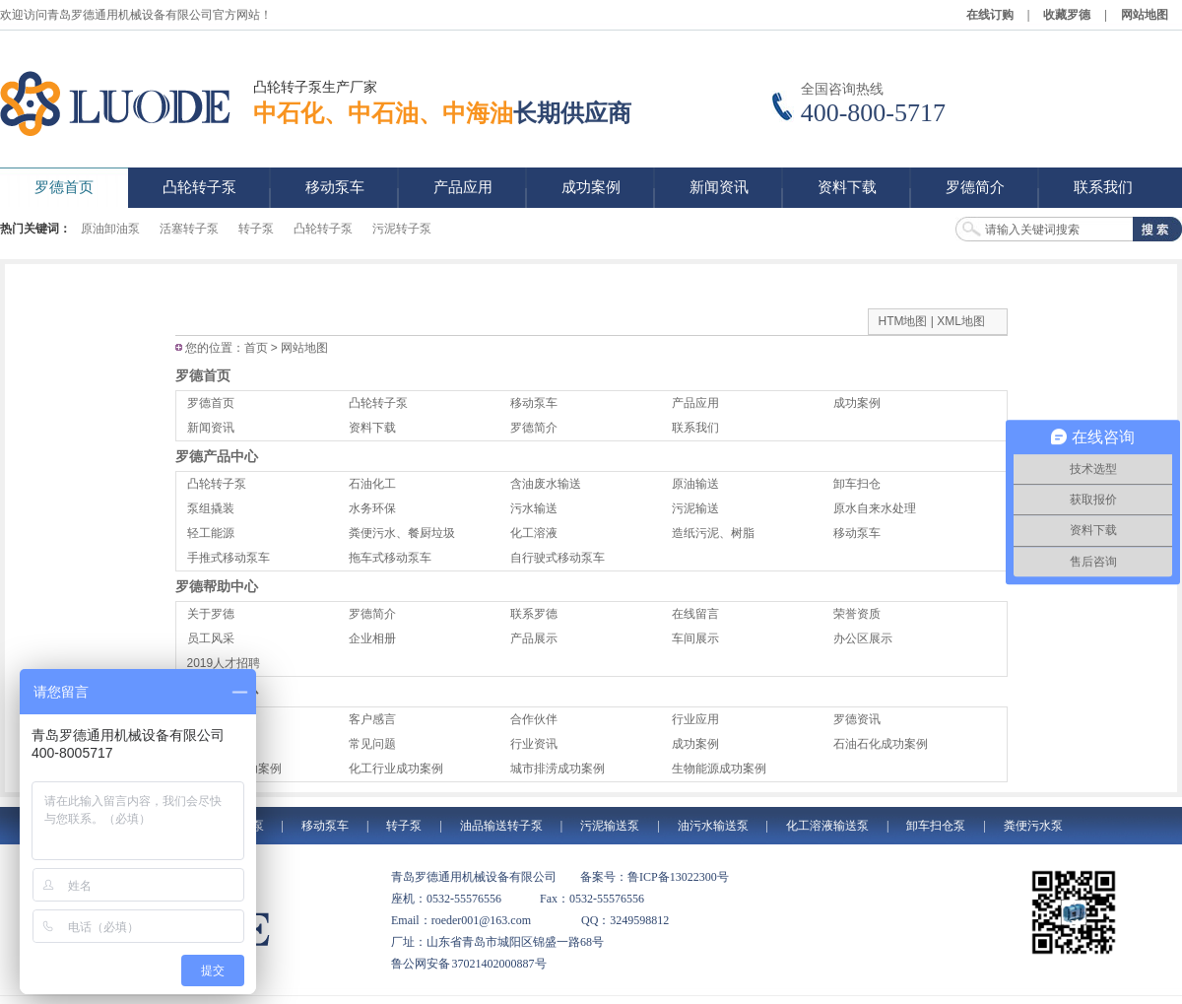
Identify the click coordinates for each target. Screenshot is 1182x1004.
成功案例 (857, 403)
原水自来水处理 (874, 508)
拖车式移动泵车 (390, 558)
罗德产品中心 (216, 456)
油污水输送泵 (713, 826)
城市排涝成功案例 (557, 768)
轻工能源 (210, 533)
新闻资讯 (210, 428)
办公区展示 (862, 638)
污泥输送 (695, 508)
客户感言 (372, 719)
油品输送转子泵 (501, 826)
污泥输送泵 (609, 826)
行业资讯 (534, 744)
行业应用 (695, 719)
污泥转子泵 (401, 228)
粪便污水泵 (1033, 826)
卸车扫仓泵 (935, 826)
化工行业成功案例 (396, 768)
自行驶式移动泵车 (557, 558)
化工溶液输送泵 (827, 826)
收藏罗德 (1066, 15)
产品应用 (695, 403)
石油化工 (372, 484)
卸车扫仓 (857, 484)
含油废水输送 (545, 484)
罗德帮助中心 (216, 586)
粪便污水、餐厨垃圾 (402, 533)
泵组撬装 (210, 508)
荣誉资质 (857, 614)
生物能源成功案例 (719, 768)
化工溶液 (534, 533)
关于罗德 (210, 614)
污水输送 (534, 508)
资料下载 (372, 428)
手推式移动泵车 (228, 558)
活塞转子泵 (189, 228)
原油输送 (695, 484)
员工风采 (210, 638)
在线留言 (695, 614)
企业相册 (372, 638)
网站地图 (1144, 15)
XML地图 (961, 321)
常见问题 (372, 744)
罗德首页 (202, 375)
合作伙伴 (534, 719)
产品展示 (534, 638)
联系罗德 (534, 614)
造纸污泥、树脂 (713, 533)
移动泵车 (534, 403)
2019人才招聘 (224, 663)
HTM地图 (903, 321)
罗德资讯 (857, 719)
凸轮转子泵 (323, 228)
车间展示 (695, 638)
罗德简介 (534, 428)
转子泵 (256, 228)
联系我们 (695, 428)
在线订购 (990, 15)
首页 (256, 348)
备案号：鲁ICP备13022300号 (654, 877)
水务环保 (372, 508)
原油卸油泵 (110, 228)
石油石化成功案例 (880, 744)
